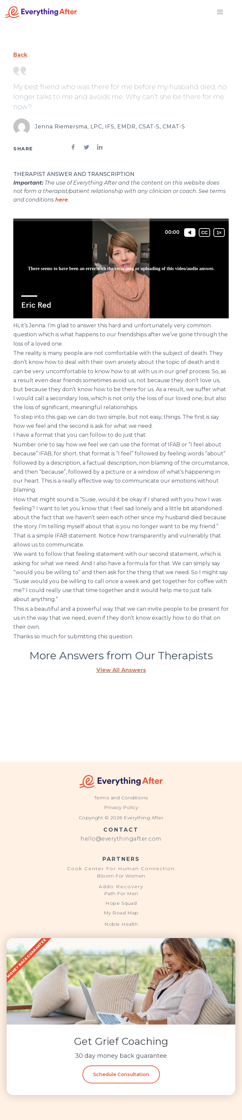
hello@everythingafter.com (121, 839)
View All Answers (121, 670)
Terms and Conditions (121, 798)
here (61, 200)
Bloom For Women (121, 876)
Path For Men (121, 893)
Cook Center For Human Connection (121, 869)
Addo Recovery (121, 886)
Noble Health (121, 924)
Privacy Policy (121, 807)
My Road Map (121, 913)
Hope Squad (121, 903)
